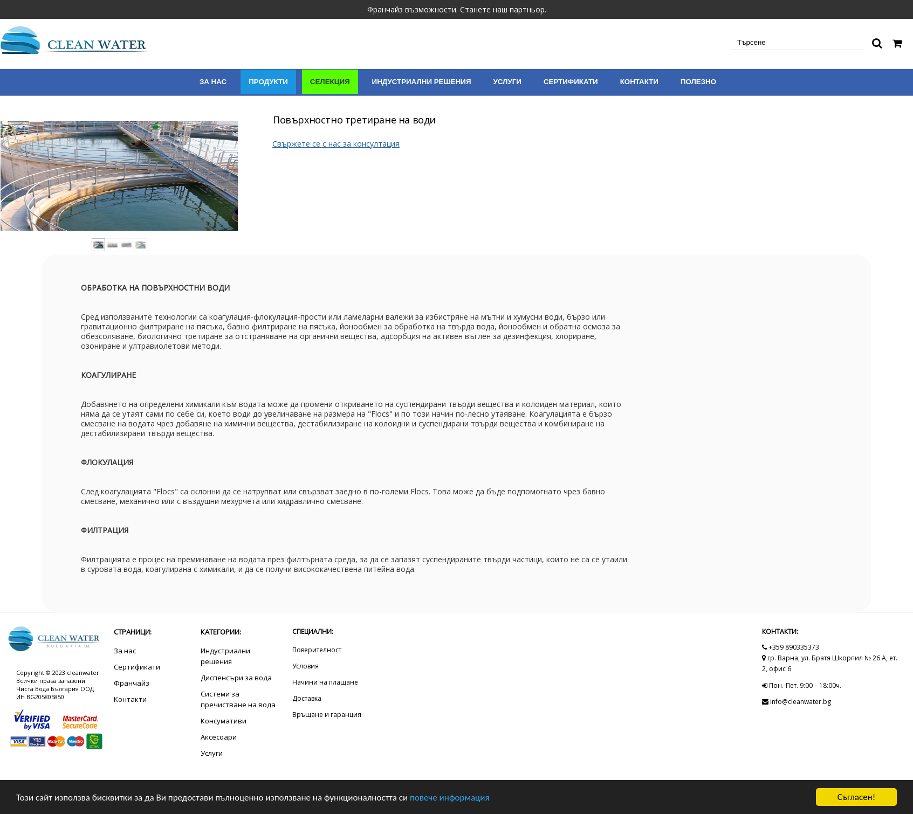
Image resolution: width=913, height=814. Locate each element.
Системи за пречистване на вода (238, 699)
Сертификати (571, 82)
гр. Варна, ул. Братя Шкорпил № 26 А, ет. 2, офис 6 (829, 663)
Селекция (330, 82)
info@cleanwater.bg (796, 701)
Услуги (507, 82)
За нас (213, 82)
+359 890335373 (790, 647)
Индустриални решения (421, 82)
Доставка (306, 698)
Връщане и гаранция (326, 714)
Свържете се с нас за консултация (336, 144)
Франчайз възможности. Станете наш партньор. (456, 9)
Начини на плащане (325, 682)
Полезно (698, 82)
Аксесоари (219, 737)
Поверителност (316, 649)
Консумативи (223, 721)
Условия (305, 666)
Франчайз (131, 683)
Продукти (268, 82)
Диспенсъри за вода (236, 677)
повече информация (450, 797)
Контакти (639, 82)
